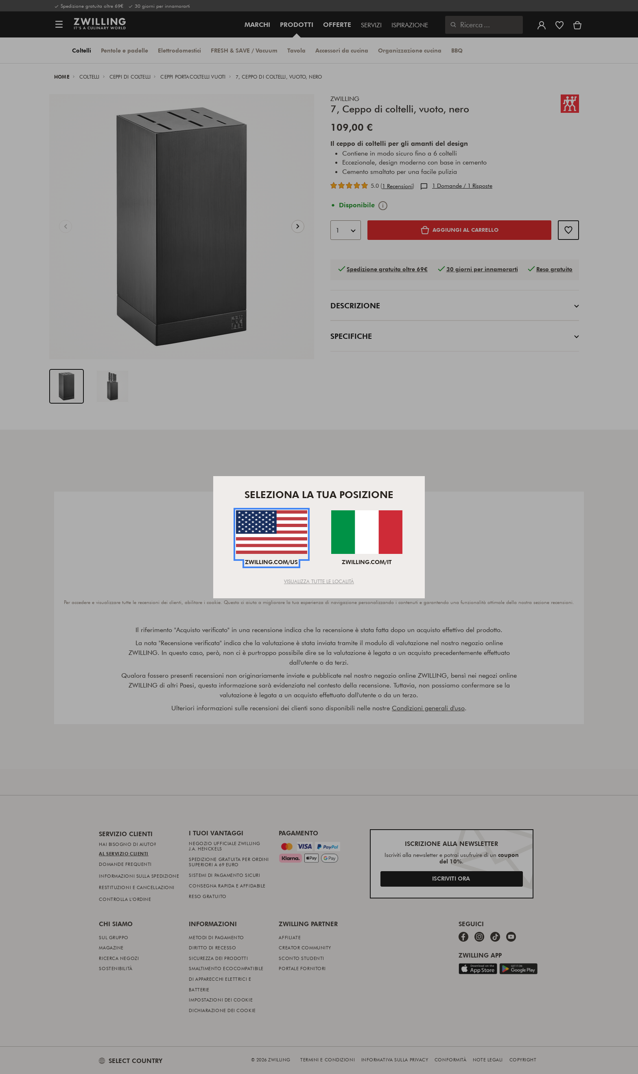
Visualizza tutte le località (319, 581)
